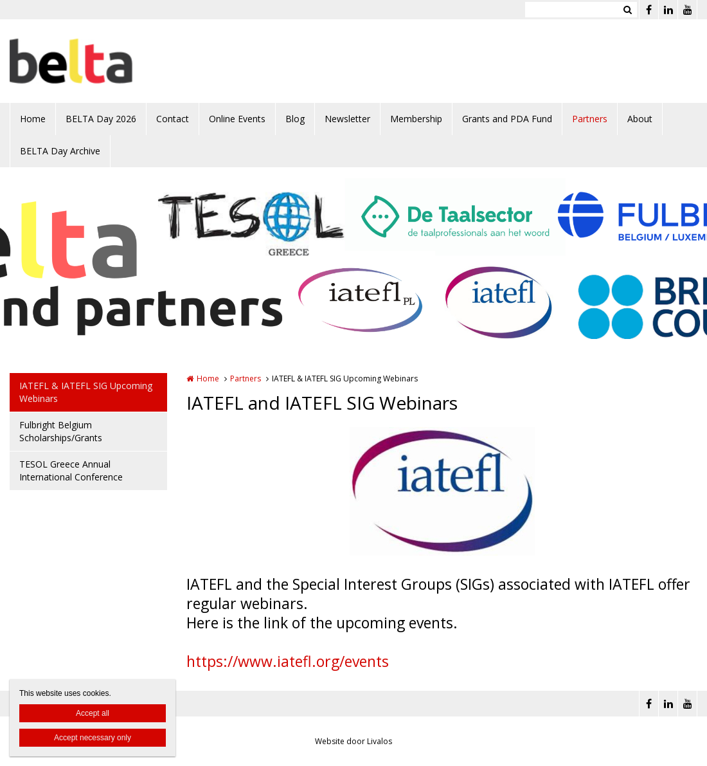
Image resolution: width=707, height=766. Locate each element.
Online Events (237, 119)
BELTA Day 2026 (101, 119)
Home (33, 119)
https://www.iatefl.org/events (287, 661)
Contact (172, 119)
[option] (442, 491)
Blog (295, 119)
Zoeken (627, 9)
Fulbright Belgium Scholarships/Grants (60, 431)
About (639, 119)
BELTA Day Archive (60, 151)
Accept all (92, 713)
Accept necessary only (92, 737)
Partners (589, 119)
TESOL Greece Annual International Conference (71, 470)
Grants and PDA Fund (507, 119)
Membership (416, 119)
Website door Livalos (353, 741)
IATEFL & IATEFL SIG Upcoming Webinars (85, 392)
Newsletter (347, 119)
